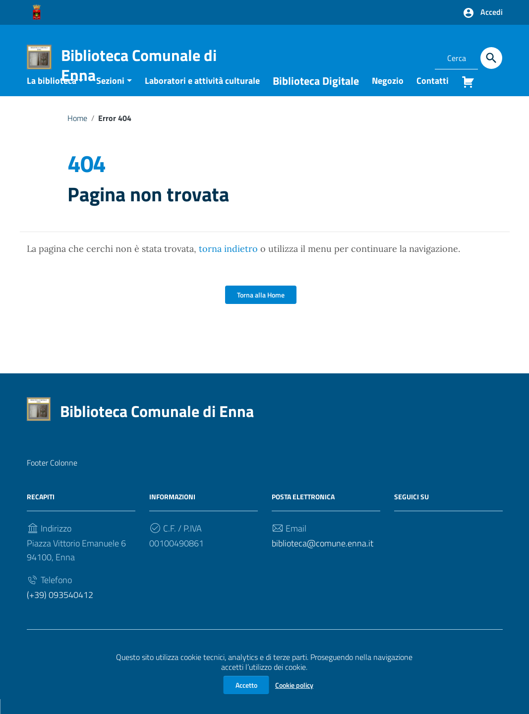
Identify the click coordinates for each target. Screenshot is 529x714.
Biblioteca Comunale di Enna (139, 65)
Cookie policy (294, 685)
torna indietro (228, 264)
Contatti (432, 95)
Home (77, 133)
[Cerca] (491, 58)
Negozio (388, 95)
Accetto (246, 685)
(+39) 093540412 (60, 610)
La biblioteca (51, 95)
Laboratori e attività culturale (202, 95)
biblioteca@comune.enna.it (322, 558)
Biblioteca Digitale (316, 96)
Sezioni (110, 95)
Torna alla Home (261, 310)
